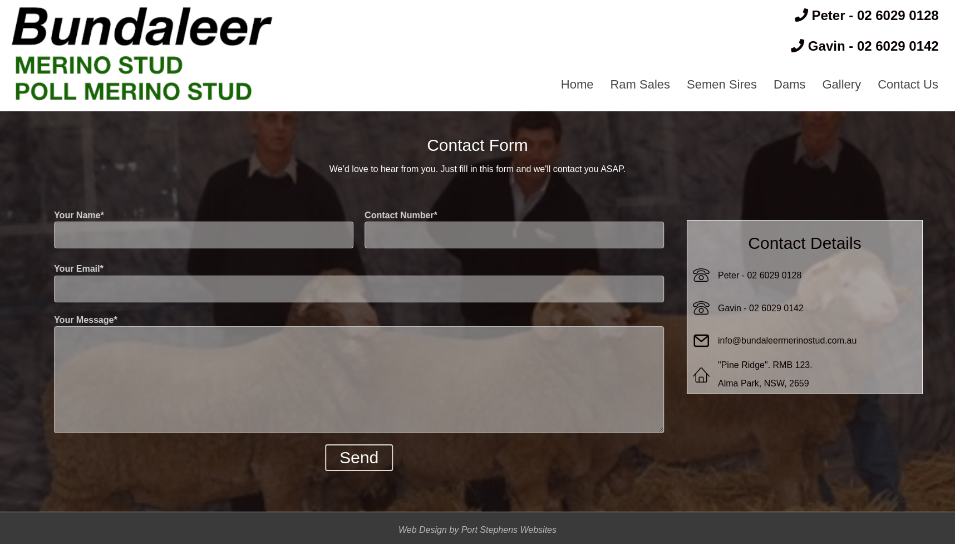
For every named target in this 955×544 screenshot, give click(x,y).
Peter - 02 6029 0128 (759, 275)
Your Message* (350, 374)
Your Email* (350, 283)
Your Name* (194, 229)
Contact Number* (505, 229)
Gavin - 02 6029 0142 (761, 308)
